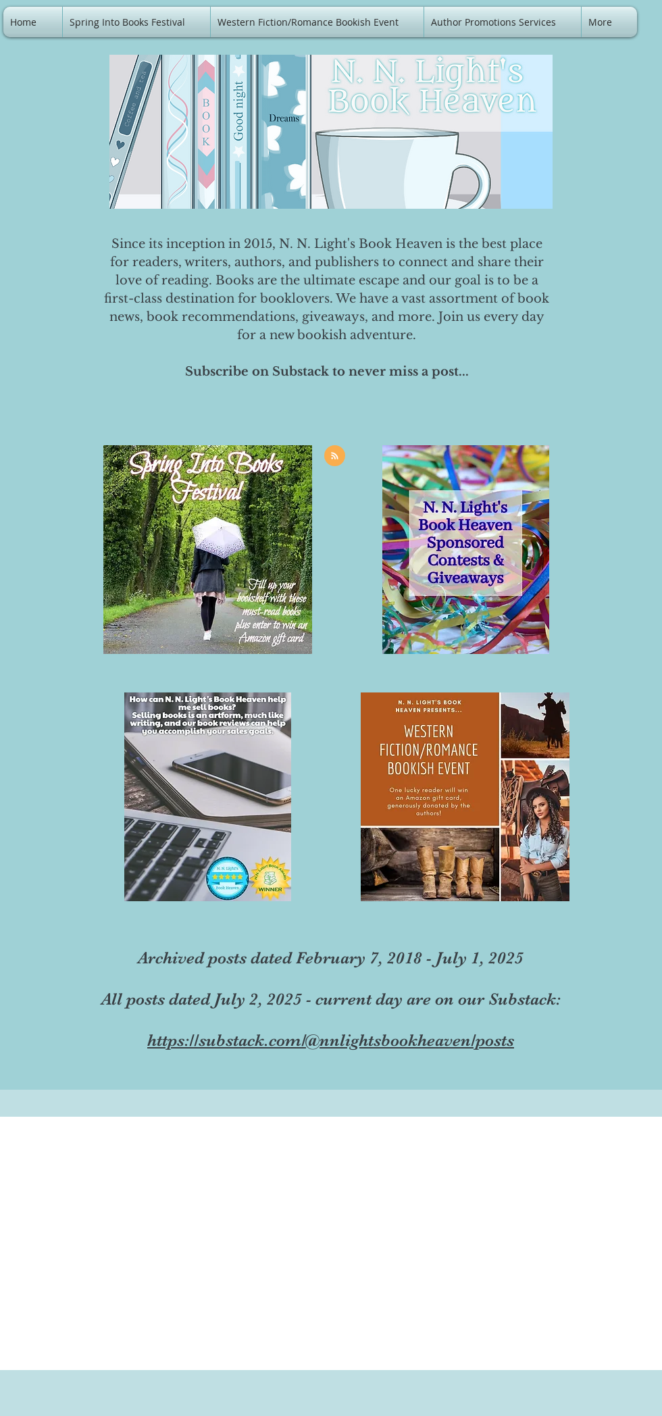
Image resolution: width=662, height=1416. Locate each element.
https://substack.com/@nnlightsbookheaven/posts (330, 1040)
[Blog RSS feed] (334, 456)
